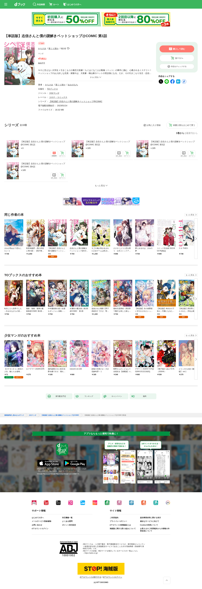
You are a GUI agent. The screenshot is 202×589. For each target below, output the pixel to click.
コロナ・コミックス (58, 97)
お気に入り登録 (153, 125)
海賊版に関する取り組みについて (123, 529)
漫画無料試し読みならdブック (14, 415)
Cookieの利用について (149, 525)
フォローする (68, 48)
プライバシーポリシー (118, 521)
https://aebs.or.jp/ (91, 553)
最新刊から (192, 133)
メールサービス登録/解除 (41, 521)
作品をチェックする (179, 66)
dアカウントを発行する (90, 577)
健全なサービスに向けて (149, 521)
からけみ (42, 48)
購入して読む (179, 49)
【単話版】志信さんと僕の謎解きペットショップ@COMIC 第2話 (107, 143)
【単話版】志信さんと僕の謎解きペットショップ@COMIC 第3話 (172, 143)
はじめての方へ (38, 518)
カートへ (179, 58)
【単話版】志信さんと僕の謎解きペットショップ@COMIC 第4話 (43, 165)
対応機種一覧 (67, 518)
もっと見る (190, 215)
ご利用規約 (114, 518)
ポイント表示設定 (69, 525)
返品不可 (41, 63)
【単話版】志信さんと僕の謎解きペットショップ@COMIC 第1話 (43, 143)
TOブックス (52, 89)
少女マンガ (54, 93)
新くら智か (54, 48)
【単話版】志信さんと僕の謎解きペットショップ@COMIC (75, 101)
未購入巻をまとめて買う (184, 125)
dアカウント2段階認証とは (120, 525)
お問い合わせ (37, 525)
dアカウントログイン (40, 529)
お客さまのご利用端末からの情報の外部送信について (155, 530)
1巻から (180, 133)
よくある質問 (67, 521)
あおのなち (73, 85)
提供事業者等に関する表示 (150, 518)
